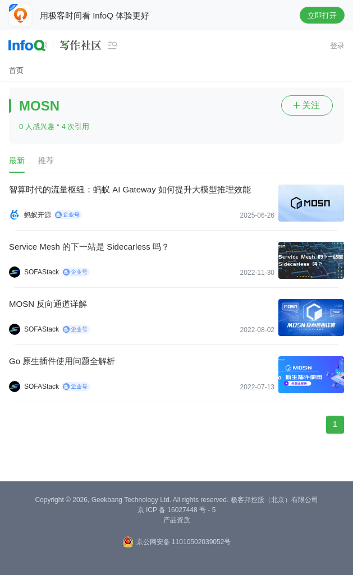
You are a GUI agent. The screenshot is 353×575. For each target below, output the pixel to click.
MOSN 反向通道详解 (48, 304)
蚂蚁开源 (37, 215)
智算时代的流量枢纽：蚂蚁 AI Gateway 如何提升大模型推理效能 (130, 189)
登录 (337, 45)
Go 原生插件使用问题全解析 (62, 361)
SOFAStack (41, 272)
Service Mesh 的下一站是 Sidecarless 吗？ (89, 246)
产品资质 (176, 520)
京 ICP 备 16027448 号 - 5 (176, 510)
